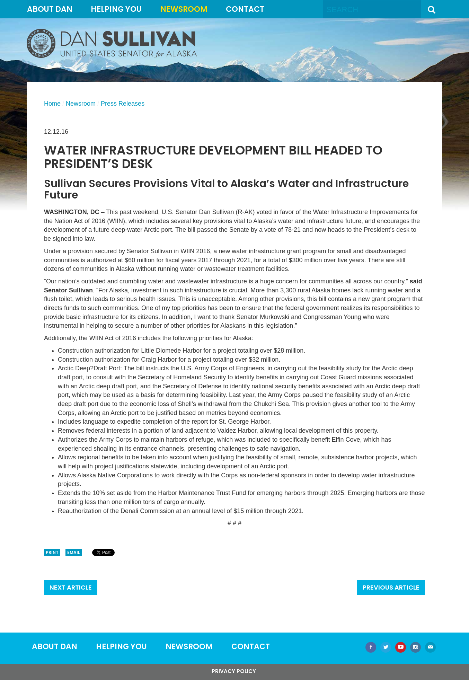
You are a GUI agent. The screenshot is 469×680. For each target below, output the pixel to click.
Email (73, 552)
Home (52, 103)
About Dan (49, 9)
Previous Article (391, 587)
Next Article (71, 587)
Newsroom (183, 9)
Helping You (116, 9)
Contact (245, 9)
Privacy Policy (234, 671)
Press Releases (122, 103)
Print (52, 552)
